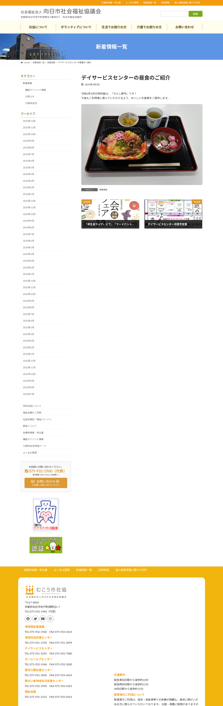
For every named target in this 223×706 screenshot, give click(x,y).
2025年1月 (28, 194)
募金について (30, 425)
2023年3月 (28, 340)
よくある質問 (132, 2)
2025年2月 (28, 187)
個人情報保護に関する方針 (187, 2)
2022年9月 (28, 380)
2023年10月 (29, 294)
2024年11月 (29, 207)
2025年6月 (28, 160)
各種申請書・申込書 (111, 2)
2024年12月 (29, 200)
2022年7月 (28, 394)
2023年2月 (28, 347)
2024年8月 (28, 227)
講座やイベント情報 (35, 89)
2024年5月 (28, 247)
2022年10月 (29, 374)
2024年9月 (28, 220)
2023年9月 (28, 300)
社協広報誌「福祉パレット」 (38, 419)
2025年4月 (28, 174)
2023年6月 (28, 320)
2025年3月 (28, 180)
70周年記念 (31, 103)
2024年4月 (28, 254)
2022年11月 (29, 367)
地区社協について (32, 405)
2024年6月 (28, 240)
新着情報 (103, 189)
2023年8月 (28, 307)
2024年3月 (28, 260)
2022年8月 (28, 387)
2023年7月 (28, 314)
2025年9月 (28, 140)
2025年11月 (29, 127)
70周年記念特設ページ (34, 446)
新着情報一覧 (149, 2)
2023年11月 (29, 287)
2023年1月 (28, 354)
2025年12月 (29, 120)
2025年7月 (28, 154)
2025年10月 (29, 134)
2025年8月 (28, 147)
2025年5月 (28, 167)
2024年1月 (28, 274)
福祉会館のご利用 (32, 412)
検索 (195, 13)
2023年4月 (28, 334)
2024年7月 (28, 234)
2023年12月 (29, 280)
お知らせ (29, 96)
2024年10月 (29, 214)
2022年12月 (29, 360)
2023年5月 (28, 327)
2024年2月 (28, 267)
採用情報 (165, 2)
